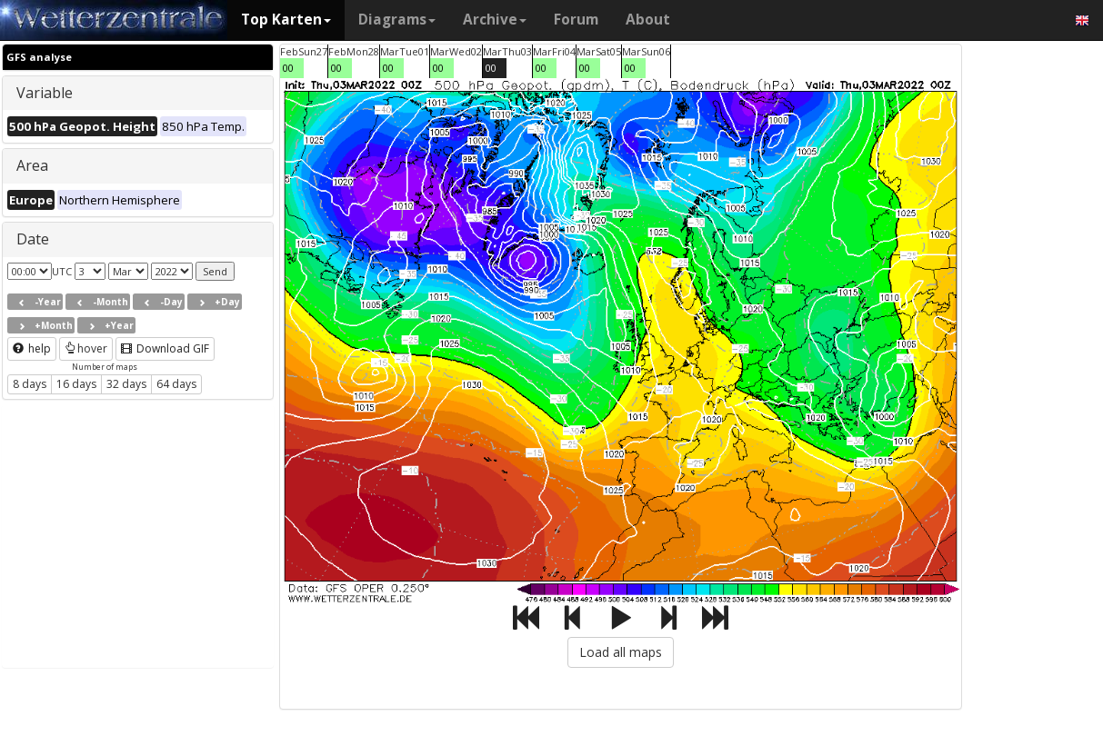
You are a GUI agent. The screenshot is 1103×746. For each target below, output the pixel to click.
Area (32, 165)
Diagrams (397, 19)
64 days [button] (176, 384)
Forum (576, 19)
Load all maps (620, 652)
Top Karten (286, 19)
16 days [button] (76, 384)
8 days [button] (29, 384)
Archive (494, 19)
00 (288, 68)
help (32, 348)
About (648, 19)
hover (86, 348)
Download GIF (165, 348)
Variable (44, 93)
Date (32, 239)
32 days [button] (126, 384)
